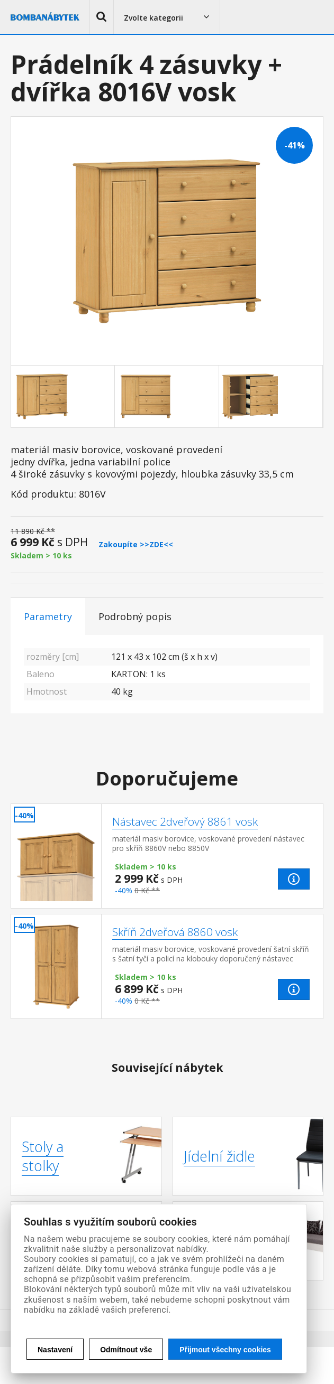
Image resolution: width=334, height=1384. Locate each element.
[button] (101, 17)
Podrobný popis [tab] (134, 616)
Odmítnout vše (126, 1349)
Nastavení (55, 1349)
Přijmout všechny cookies (225, 1349)
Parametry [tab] (48, 616)
